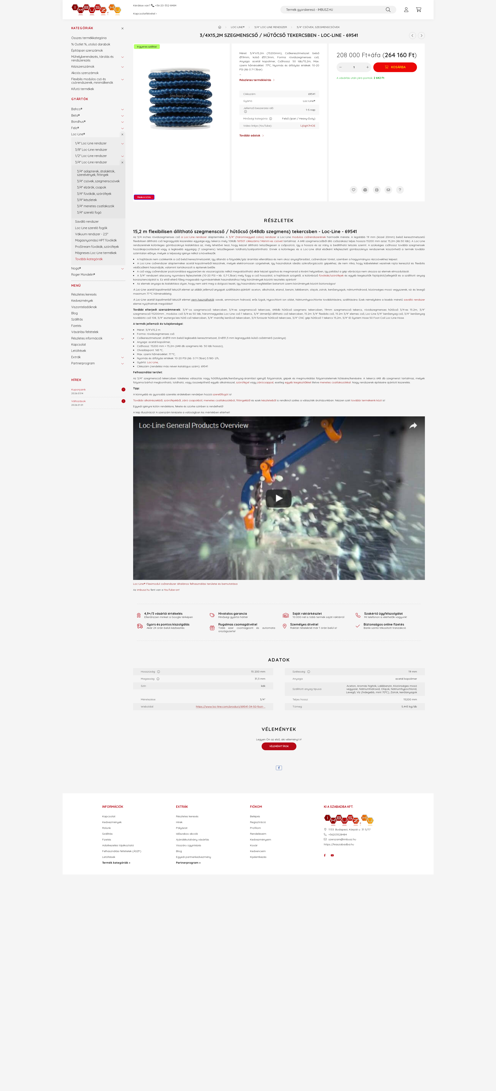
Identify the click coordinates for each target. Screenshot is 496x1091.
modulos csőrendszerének (309, 237)
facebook (324, 855)
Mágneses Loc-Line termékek (96, 253)
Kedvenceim (258, 851)
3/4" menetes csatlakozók (95, 206)
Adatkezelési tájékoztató (118, 845)
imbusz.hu (143, 590)
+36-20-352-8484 (165, 5)
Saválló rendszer (87, 221)
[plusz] (367, 67)
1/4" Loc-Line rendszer (91, 143)
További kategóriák (89, 259)
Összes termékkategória (88, 38)
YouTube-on (171, 590)
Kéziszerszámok (82, 66)
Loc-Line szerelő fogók (91, 228)
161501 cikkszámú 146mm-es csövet (259, 241)
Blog (74, 313)
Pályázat (181, 828)
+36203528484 (337, 834)
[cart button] (419, 10)
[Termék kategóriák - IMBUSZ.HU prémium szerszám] (219, 27)
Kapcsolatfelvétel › (145, 13)
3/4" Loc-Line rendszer (91, 162)
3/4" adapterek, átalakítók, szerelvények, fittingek (96, 173)
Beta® (75, 115)
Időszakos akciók (187, 833)
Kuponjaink (78, 389)
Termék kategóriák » (116, 862)
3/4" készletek (87, 200)
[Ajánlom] (388, 190)
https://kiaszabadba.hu (339, 844)
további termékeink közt (366, 400)
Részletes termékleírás (255, 80)
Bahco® (76, 109)
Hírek (76, 380)
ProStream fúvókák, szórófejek (97, 247)
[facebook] (279, 768)
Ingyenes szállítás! (147, 46)
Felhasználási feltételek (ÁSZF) (121, 851)
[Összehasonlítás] (365, 190)
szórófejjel (242, 382)
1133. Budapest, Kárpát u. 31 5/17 (349, 829)
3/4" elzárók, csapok (91, 187)
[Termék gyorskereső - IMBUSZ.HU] (338, 10)
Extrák (76, 357)
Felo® (75, 128)
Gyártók (79, 99)
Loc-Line (152, 362)
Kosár (254, 845)
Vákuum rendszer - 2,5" (91, 234)
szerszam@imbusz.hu (342, 839)
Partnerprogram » (188, 862)
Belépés (255, 816)
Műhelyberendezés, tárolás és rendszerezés (92, 58)
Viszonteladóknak (84, 307)
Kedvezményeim (260, 839)
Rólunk (106, 828)
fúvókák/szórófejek (331, 275)
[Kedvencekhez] (353, 190)
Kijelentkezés (258, 857)
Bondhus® (78, 122)
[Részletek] (123, 389)
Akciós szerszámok (85, 73)
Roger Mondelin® (83, 274)
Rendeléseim (258, 833)
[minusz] (340, 67)
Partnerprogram (83, 363)
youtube (332, 855)
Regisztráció (258, 822)
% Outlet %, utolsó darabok (90, 44)
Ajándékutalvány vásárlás (192, 839)
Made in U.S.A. (144, 197)
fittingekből (243, 400)
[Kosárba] (395, 67)
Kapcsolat (78, 344)
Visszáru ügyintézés (188, 845)
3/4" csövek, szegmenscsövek (98, 181)
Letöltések (78, 351)
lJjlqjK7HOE (307, 125)
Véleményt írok (279, 746)
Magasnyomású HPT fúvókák (96, 240)
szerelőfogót (220, 394)
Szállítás (77, 319)
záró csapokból (192, 400)
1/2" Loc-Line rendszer (91, 156)
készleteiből (268, 400)
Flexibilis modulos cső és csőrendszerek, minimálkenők (92, 80)
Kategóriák (82, 28)
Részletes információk (86, 338)
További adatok (249, 135)
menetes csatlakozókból (219, 400)
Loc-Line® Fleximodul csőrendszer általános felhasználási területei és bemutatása (185, 584)
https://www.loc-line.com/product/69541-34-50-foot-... (230, 706)
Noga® (76, 268)
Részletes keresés (84, 294)
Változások (78, 401)
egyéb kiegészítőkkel (298, 382)
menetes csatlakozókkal (335, 382)
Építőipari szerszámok (87, 50)
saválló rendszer (414, 299)
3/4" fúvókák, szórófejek (94, 194)
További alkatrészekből (147, 400)
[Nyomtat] (377, 190)
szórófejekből (172, 400)
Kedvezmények (82, 301)
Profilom (255, 828)
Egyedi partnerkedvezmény (193, 857)
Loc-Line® (78, 134)
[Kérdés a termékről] (400, 190)
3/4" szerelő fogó (89, 212)
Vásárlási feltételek (84, 332)
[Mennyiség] (354, 67)
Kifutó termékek (82, 89)
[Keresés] (388, 10)
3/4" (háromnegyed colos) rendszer (252, 237)
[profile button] (406, 10)
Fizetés (76, 326)
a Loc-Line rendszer (194, 237)
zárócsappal (265, 382)
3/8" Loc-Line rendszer (91, 150)
